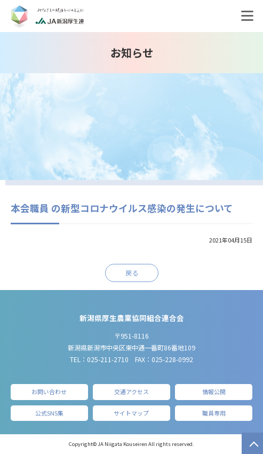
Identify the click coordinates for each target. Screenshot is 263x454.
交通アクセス (131, 391)
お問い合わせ (49, 391)
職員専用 (214, 413)
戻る (131, 273)
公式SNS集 (49, 413)
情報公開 (214, 391)
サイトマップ (131, 413)
